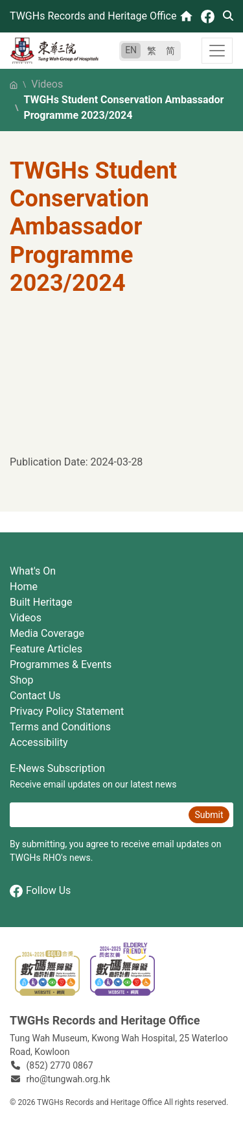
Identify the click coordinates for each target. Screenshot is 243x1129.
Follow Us (40, 891)
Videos (47, 84)
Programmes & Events (60, 664)
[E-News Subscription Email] (97, 814)
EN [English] (131, 50)
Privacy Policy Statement (67, 711)
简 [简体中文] (170, 50)
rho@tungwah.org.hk (68, 1079)
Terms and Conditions (60, 727)
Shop (21, 680)
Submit (208, 815)
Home (24, 586)
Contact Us (35, 695)
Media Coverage (47, 633)
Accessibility (39, 742)
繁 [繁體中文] (151, 50)
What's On (33, 571)
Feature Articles (46, 649)
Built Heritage (41, 602)
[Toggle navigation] (217, 51)
